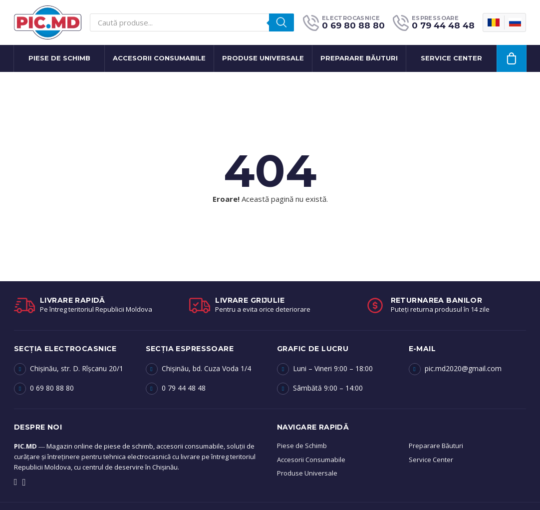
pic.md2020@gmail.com (463, 368)
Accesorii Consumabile (159, 58)
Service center (451, 58)
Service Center (431, 459)
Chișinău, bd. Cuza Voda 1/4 (206, 368)
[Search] (281, 22)
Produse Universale (263, 58)
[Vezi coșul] (511, 58)
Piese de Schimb (59, 58)
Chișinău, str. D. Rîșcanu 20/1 (76, 368)
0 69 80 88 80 (52, 388)
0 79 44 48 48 (184, 388)
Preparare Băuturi (436, 445)
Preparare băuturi (359, 58)
